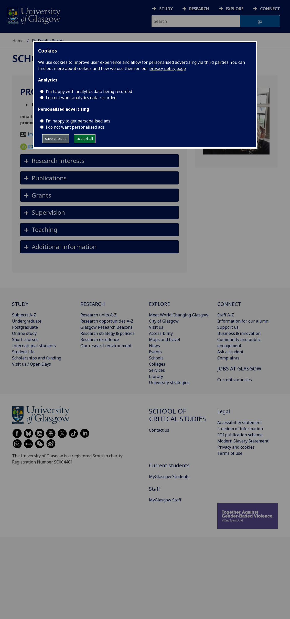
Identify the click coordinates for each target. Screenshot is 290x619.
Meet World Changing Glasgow (178, 315)
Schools (156, 358)
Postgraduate (25, 327)
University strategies (169, 382)
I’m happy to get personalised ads (78, 121)
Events (155, 352)
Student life (23, 352)
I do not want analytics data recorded (81, 97)
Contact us (159, 430)
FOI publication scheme (240, 435)
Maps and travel (164, 339)
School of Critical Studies (177, 415)
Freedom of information (240, 428)
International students (34, 345)
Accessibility (161, 333)
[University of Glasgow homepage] (33, 15)
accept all (85, 138)
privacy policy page (167, 68)
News (154, 345)
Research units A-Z (98, 315)
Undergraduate (26, 321)
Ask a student (230, 352)
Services (157, 370)
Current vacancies (234, 380)
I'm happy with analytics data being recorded (89, 91)
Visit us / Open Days (31, 364)
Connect (270, 9)
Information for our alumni (243, 321)
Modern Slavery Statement (242, 441)
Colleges (157, 364)
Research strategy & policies (107, 333)
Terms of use (229, 453)
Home (18, 41)
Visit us (156, 327)
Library (156, 376)
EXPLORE (159, 304)
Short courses (25, 339)
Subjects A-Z (24, 315)
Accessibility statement (239, 422)
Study (166, 9)
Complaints (228, 358)
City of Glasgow (164, 321)
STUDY (20, 304)
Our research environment (106, 345)
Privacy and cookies (236, 447)
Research (199, 9)
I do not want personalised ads (75, 127)
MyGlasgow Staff (165, 500)
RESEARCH (92, 304)
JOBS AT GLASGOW (239, 368)
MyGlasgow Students (169, 476)
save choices (55, 138)
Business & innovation (239, 333)
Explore (234, 9)
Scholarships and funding (36, 358)
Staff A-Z (225, 315)
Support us (228, 327)
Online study (24, 333)
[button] (99, 160)
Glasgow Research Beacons (106, 327)
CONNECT (229, 304)
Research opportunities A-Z (106, 321)
